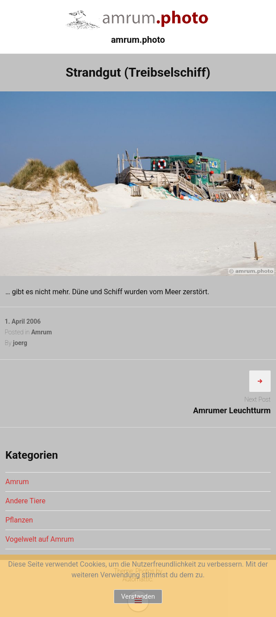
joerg (20, 342)
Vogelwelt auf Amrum (39, 539)
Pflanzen (19, 520)
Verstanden (138, 596)
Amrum (41, 332)
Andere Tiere (25, 501)
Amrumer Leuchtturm (232, 410)
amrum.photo (138, 39)
